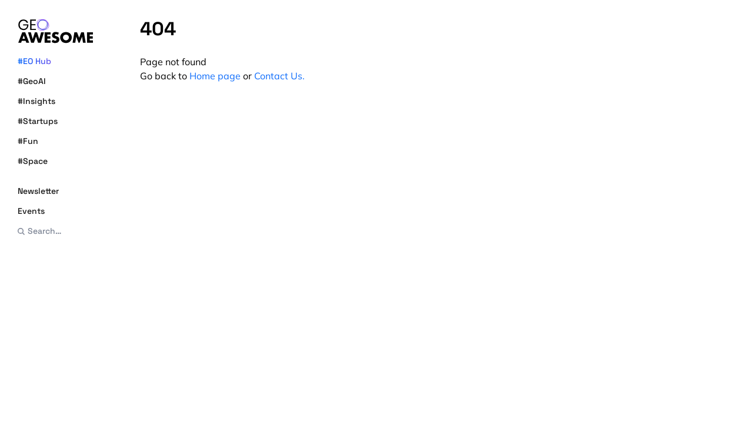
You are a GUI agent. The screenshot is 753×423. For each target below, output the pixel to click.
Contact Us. (279, 76)
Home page (215, 76)
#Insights (36, 101)
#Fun (28, 141)
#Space (33, 161)
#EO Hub (34, 61)
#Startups (38, 121)
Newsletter (38, 191)
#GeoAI (32, 81)
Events (31, 211)
